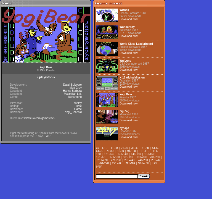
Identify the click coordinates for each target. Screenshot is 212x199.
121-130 (109, 154)
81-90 (120, 151)
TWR (47, 136)
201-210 (155, 157)
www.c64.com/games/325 (39, 118)
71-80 (110, 151)
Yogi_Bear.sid (73, 112)
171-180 (115, 157)
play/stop (45, 77)
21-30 (124, 148)
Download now (129, 19)
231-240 (129, 160)
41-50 (145, 148)
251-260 (156, 160)
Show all (143, 163)
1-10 (104, 148)
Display (77, 102)
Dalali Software (72, 84)
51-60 (155, 148)
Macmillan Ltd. (73, 93)
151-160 (149, 154)
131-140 (122, 154)
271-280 (117, 163)
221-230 (116, 160)
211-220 (102, 160)
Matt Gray (76, 87)
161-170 (101, 157)
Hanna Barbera (72, 90)
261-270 (104, 163)
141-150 (136, 154)
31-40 (135, 148)
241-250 (143, 160)
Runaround (75, 96)
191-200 (141, 157)
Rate (79, 106)
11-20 (114, 148)
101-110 (144, 151)
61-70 (99, 151)
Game (78, 109)
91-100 (131, 151)
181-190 (128, 157)
